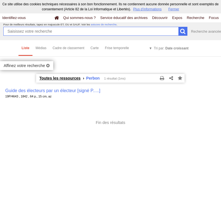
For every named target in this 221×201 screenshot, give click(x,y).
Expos (177, 18)
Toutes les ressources (59, 78)
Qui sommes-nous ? (79, 18)
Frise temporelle (117, 48)
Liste (25, 48)
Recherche (195, 18)
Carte (94, 48)
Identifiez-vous (14, 18)
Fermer (173, 9)
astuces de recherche (104, 24)
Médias (41, 48)
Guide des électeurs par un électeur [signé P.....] (52, 90)
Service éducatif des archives (124, 18)
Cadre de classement (68, 48)
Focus (214, 18)
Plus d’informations (147, 9)
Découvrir (160, 18)
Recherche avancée (206, 32)
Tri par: (171, 48)
